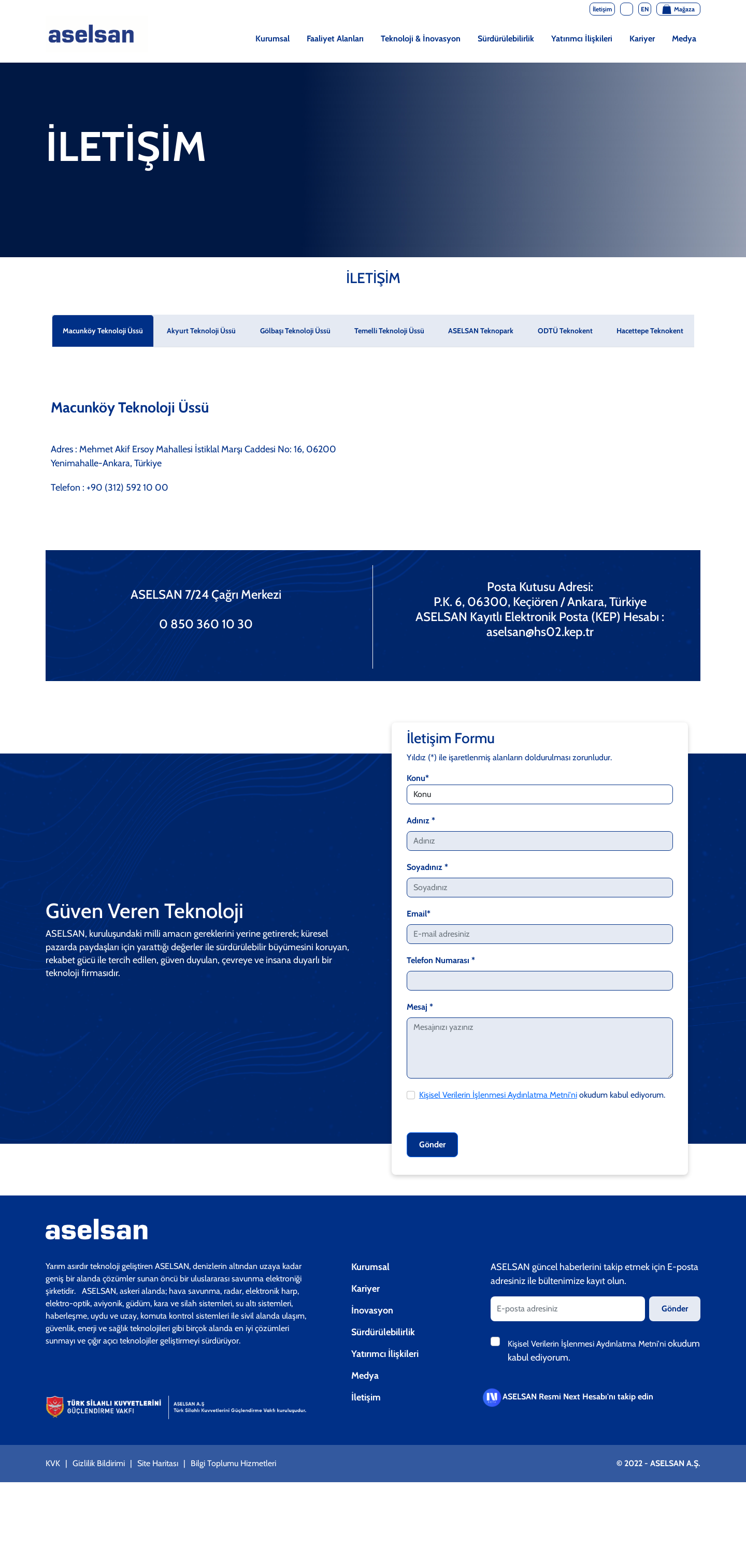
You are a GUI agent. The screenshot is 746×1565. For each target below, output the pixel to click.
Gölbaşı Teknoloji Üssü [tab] (295, 330)
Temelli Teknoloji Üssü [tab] (389, 330)
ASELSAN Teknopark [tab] (480, 330)
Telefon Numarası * (441, 960)
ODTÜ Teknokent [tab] (565, 330)
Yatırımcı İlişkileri (581, 38)
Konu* (418, 778)
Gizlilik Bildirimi (99, 1463)
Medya (684, 38)
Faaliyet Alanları (335, 38)
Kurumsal (272, 38)
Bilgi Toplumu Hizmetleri (233, 1463)
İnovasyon (372, 1310)
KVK (53, 1463)
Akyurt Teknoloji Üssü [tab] (201, 330)
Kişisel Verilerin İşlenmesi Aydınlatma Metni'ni (498, 1095)
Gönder (432, 1144)
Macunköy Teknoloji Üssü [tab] (103, 330)
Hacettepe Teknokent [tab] (649, 330)
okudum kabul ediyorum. (542, 1095)
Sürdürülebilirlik (506, 38)
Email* (419, 914)
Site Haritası (157, 1463)
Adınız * (421, 820)
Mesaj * (420, 1007)
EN (645, 9)
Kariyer (642, 38)
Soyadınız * (427, 867)
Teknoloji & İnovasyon (421, 38)
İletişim (366, 1397)
